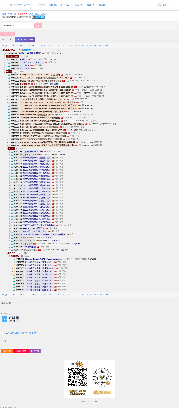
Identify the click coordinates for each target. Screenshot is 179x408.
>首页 (4, 341)
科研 (31, 14)
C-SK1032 (72, 118)
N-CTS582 (86, 93)
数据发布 (103, 5)
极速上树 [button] (7, 351)
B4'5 (89, 45)
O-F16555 (52, 59)
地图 (34, 50)
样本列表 (66, 5)
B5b (100, 45)
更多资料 (54, 84)
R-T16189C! (79, 45)
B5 (95, 45)
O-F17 (59, 151)
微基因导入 (22, 14)
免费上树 (12, 14)
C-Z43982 (92, 259)
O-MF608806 (44, 84)
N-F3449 (74, 130)
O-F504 (95, 124)
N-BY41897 (86, 87)
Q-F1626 (58, 114)
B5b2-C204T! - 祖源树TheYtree (24, 5)
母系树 (42, 5)
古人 (37, 14)
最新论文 (53, 5)
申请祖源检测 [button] (21, 351)
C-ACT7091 (89, 105)
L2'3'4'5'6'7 (31, 45)
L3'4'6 (50, 45)
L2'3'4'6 (42, 45)
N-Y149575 (86, 96)
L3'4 (57, 45)
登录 (163, 5)
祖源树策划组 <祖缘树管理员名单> (23, 333)
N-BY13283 (59, 53)
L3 (63, 45)
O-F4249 (40, 237)
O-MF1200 (55, 250)
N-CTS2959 (88, 142)
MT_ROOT (6, 45)
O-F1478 (53, 154)
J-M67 (48, 243)
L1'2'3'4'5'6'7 (18, 45)
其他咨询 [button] (35, 351)
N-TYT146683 (87, 145)
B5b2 (107, 45)
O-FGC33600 (74, 121)
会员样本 (79, 5)
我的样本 (91, 5)
